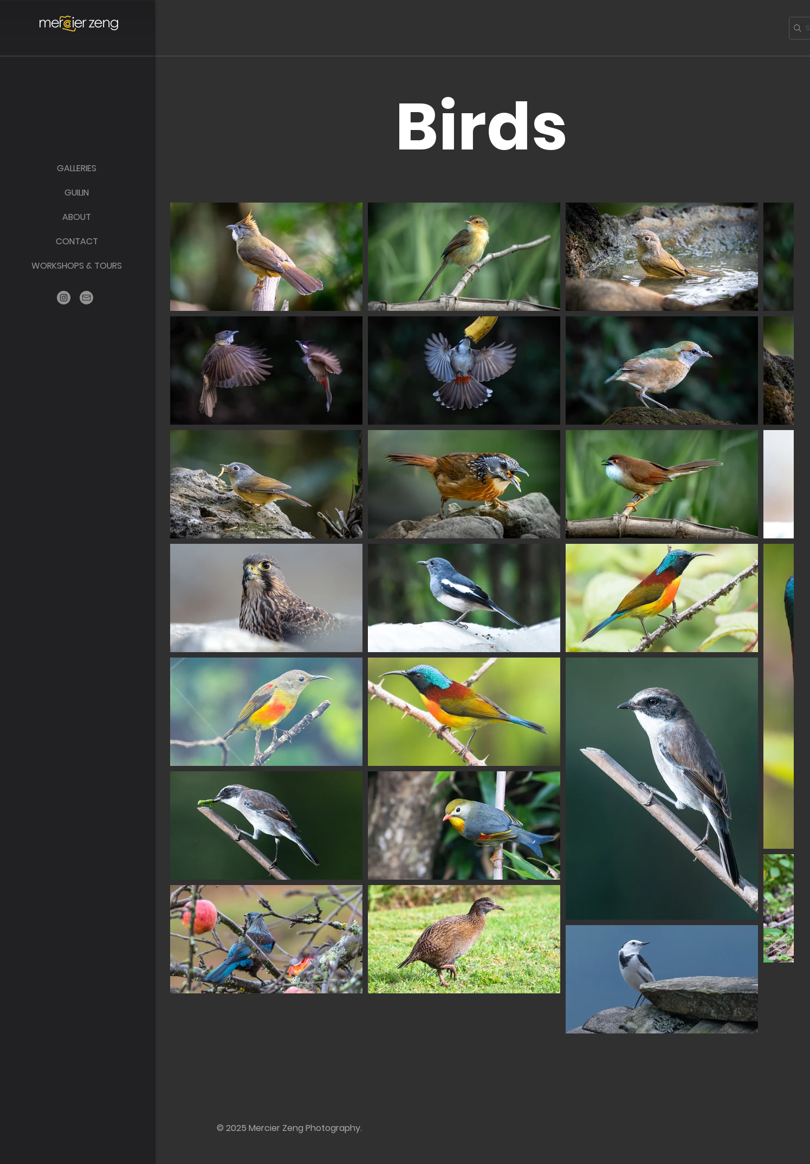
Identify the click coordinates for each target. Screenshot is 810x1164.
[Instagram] (63, 297)
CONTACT (77, 241)
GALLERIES (76, 168)
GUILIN (76, 192)
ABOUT (76, 217)
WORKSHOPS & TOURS (76, 265)
